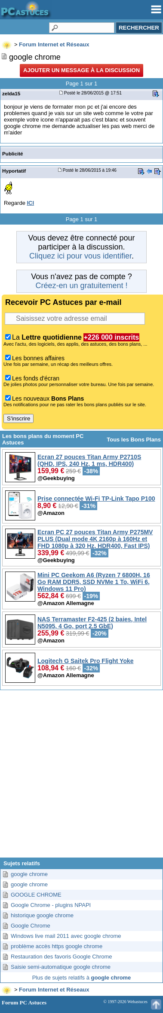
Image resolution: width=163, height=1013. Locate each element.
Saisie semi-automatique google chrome (61, 967)
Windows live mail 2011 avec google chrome (66, 936)
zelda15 (11, 93)
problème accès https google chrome (56, 946)
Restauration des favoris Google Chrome (61, 956)
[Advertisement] (80, 777)
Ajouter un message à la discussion (81, 70)
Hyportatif (14, 170)
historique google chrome (42, 915)
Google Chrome (30, 925)
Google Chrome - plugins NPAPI (51, 905)
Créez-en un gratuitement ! (81, 285)
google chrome (29, 874)
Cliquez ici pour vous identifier (80, 256)
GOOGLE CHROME (36, 894)
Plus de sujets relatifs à (81, 977)
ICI (30, 203)
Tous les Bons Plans (134, 439)
